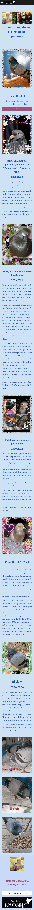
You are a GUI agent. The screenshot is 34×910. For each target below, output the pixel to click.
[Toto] (17, 109)
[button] (2, 2)
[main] (17, 32)
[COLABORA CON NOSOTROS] (17, 893)
